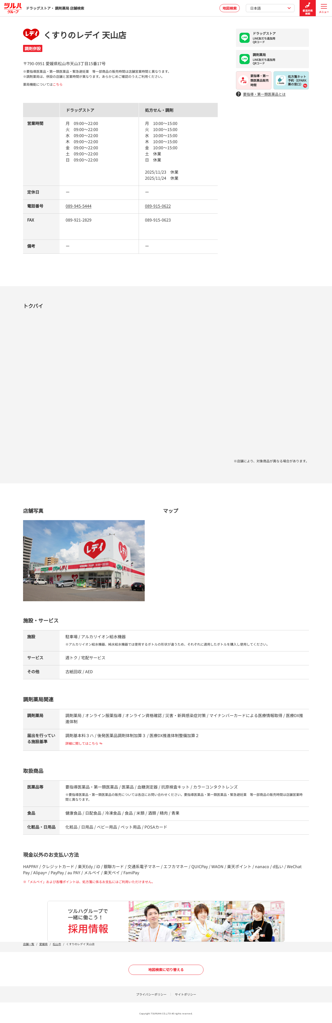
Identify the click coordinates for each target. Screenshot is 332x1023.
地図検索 (230, 8)
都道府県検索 (308, 8)
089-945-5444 (78, 206)
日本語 (270, 8)
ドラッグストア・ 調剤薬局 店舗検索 (44, 8)
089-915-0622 (158, 206)
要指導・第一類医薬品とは (261, 94)
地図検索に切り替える (166, 969)
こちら (58, 84)
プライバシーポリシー (151, 994)
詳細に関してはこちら (83, 743)
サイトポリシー (185, 994)
